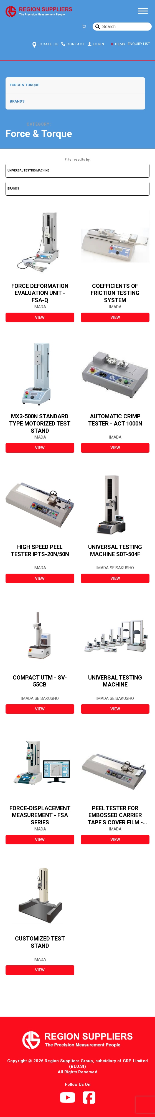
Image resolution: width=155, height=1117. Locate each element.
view (40, 317)
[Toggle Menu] (142, 10)
